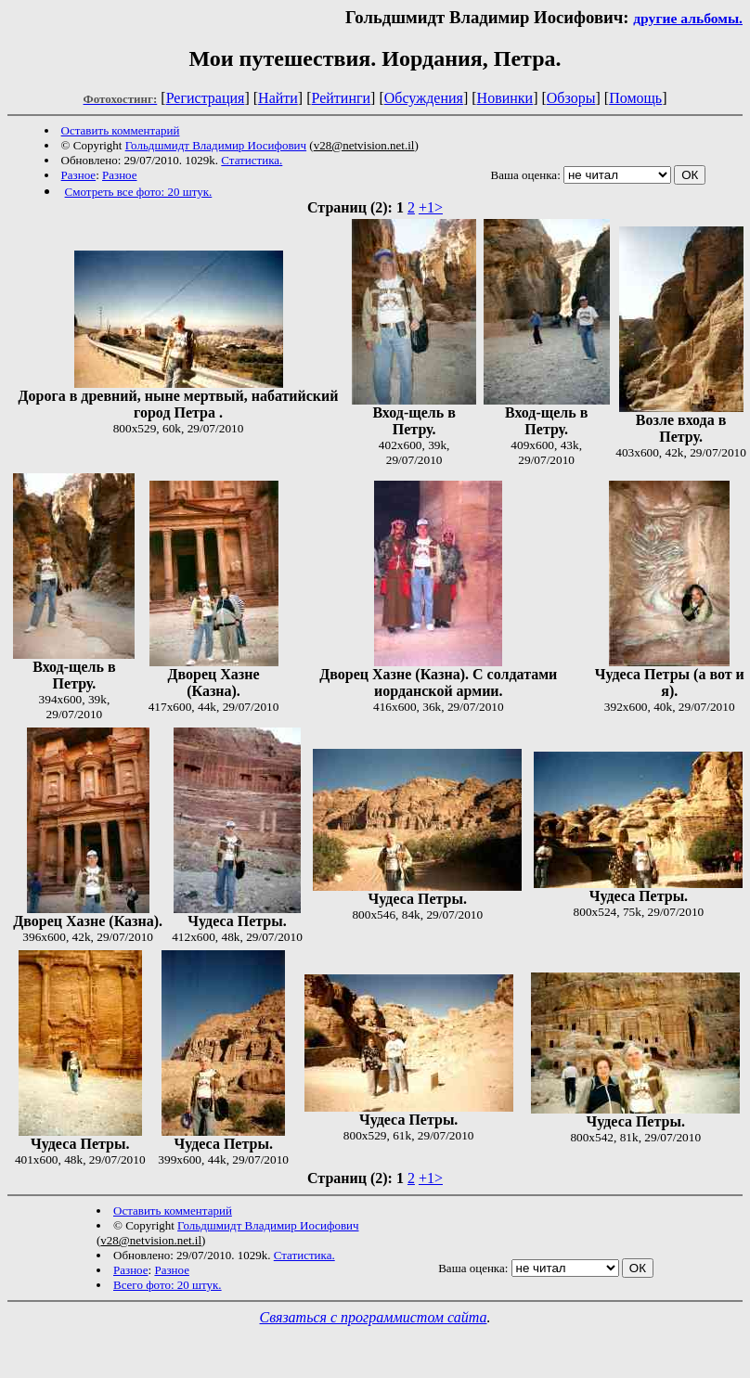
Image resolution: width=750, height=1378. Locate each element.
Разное (79, 175)
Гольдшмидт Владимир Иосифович (215, 145)
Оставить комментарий (120, 130)
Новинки (505, 98)
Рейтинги (341, 98)
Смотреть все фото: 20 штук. (139, 192)
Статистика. (251, 160)
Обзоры (571, 98)
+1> (431, 207)
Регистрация (205, 98)
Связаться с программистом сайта (373, 1317)
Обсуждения (423, 98)
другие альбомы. (688, 18)
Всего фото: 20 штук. (167, 1285)
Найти (278, 98)
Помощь (635, 98)
